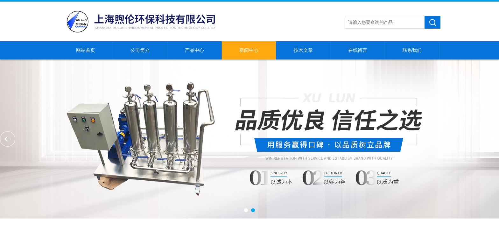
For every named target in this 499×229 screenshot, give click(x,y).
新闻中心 (248, 50)
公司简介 (140, 50)
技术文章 (303, 50)
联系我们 (412, 50)
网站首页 (85, 50)
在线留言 (357, 50)
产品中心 (194, 50)
